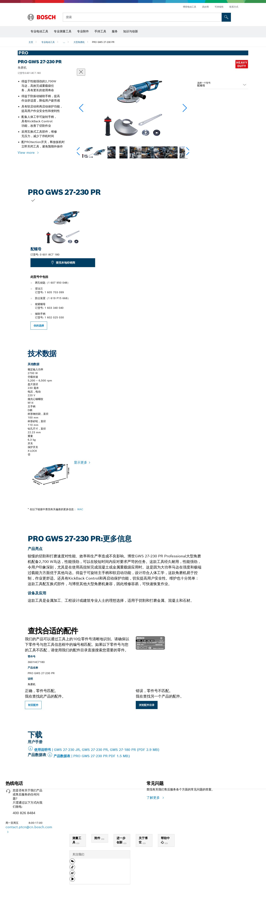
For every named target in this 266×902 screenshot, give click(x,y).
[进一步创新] (124, 843)
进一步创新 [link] (121, 840)
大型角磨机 (79, 42)
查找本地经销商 (62, 262)
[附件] (102, 839)
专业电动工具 (48, 42)
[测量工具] (77, 843)
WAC (80, 509)
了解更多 (153, 797)
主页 (31, 42)
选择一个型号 (204, 82)
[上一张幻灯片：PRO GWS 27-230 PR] (22, 263)
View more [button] (27, 152)
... (64, 42)
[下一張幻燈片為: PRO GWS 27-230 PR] (244, 263)
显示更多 (80, 462)
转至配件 (33, 705)
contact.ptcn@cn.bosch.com (29, 827)
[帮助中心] (166, 843)
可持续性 (219, 6)
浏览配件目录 (146, 705)
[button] (184, 108)
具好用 (205, 6)
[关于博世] (144, 843)
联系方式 (233, 6)
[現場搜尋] (226, 17)
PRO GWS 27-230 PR (103, 42)
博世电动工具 (189, 6)
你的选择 (39, 325)
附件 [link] (97, 838)
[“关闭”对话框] (81, 72)
